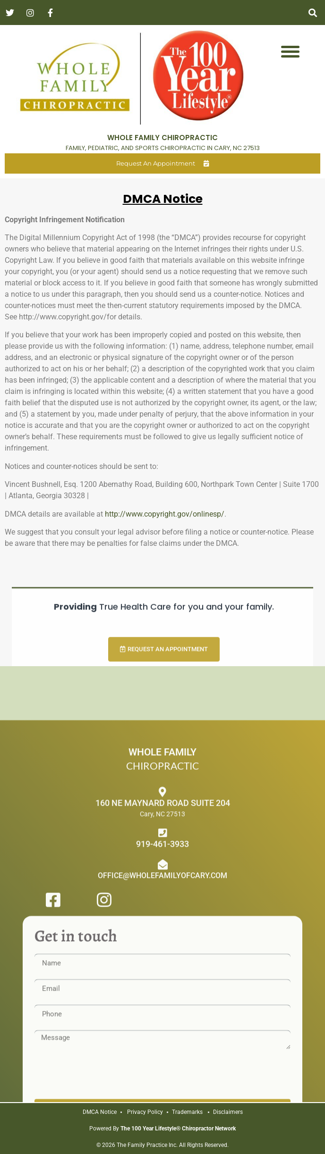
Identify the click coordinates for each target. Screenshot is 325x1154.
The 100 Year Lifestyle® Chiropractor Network (178, 1128)
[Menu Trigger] (290, 51)
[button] (312, 12)
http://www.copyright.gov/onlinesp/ (164, 514)
